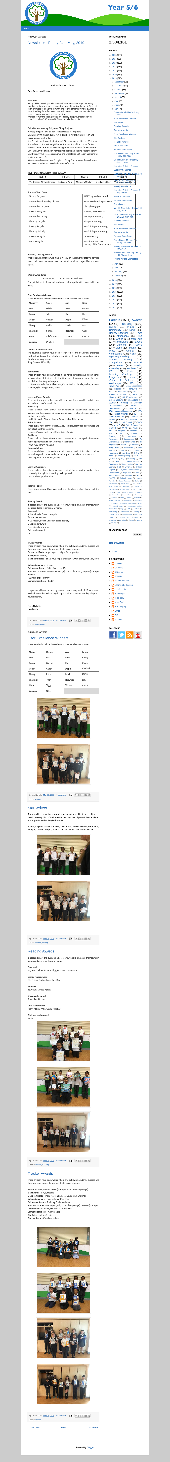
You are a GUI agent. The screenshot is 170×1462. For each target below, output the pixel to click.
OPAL (124, 428)
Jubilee (129, 498)
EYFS (120, 365)
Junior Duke (125, 484)
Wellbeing (131, 459)
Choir (130, 371)
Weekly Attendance (122, 170)
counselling (113, 512)
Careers (112, 428)
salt (134, 489)
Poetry (112, 419)
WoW (139, 422)
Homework (132, 389)
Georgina (119, 568)
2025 (114, 55)
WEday (112, 403)
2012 (114, 304)
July (117, 101)
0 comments (61, 620)
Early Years (114, 447)
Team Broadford (116, 417)
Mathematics (114, 408)
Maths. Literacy (114, 500)
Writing (45, 943)
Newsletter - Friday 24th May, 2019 (56, 43)
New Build (126, 453)
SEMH (140, 503)
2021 (114, 71)
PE (110, 433)
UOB (128, 509)
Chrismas (128, 467)
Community (115, 330)
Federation (113, 453)
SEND (134, 433)
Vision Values (114, 475)
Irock (122, 498)
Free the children (129, 419)
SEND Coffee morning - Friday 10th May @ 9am (127, 253)
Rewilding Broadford (127, 503)
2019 (114, 78)
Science (132, 408)
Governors (123, 392)
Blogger (90, 1447)
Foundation (113, 484)
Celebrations (114, 473)
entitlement (125, 512)
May (117, 109)
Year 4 (112, 456)
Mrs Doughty (120, 606)
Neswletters (128, 500)
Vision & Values (120, 380)
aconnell (118, 619)
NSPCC (112, 478)
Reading (45, 1165)
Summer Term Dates (123, 150)
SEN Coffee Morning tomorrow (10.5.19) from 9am (127, 215)
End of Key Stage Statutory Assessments (126, 161)
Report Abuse (116, 543)
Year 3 (114, 459)
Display (121, 431)
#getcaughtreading (119, 356)
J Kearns (119, 572)
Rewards (126, 486)
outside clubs (114, 514)
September (120, 93)
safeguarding (127, 514)
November (119, 85)
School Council (125, 422)
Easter (137, 481)
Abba (111, 492)
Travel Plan (114, 386)
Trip (122, 509)
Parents (114, 320)
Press (112, 350)
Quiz (135, 428)
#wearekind (133, 400)
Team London (127, 464)
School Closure (116, 400)
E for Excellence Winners (48, 638)
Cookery (113, 436)
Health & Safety (117, 394)
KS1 (132, 383)
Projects (117, 389)
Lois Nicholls (120, 589)
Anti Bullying (132, 425)
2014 (114, 296)
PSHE (136, 453)
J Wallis (118, 576)
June (117, 105)
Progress (114, 377)
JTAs (111, 422)
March (118, 268)
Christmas (134, 445)
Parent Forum (133, 461)
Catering (121, 344)
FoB (135, 394)
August (118, 97)
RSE (137, 473)
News (132, 330)
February (119, 271)
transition (122, 520)
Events (138, 341)
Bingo (118, 492)
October (118, 89)
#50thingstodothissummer (120, 411)
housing (136, 512)
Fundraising (113, 439)
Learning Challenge (121, 374)
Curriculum (131, 436)
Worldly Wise (130, 442)
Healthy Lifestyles (118, 333)
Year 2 (118, 461)
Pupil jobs (127, 473)
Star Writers (37, 808)
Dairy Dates (119, 204)
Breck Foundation (122, 196)
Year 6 (117, 425)
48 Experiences (130, 397)
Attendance (123, 336)
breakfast (128, 475)
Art (138, 475)
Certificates (116, 495)
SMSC (112, 327)
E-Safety (133, 417)
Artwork (138, 362)
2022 (114, 67)
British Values (128, 492)
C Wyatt (118, 563)
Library (131, 377)
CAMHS (139, 492)
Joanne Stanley (122, 581)
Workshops (115, 383)
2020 (114, 74)
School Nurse (126, 478)
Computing (138, 495)
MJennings (120, 594)
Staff (111, 392)
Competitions (127, 495)
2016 (114, 288)
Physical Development (129, 470)
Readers (115, 503)
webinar (139, 520)
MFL (134, 484)
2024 (114, 59)
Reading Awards (41, 951)
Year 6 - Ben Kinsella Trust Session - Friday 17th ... (126, 181)
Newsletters (40, 625)
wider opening (124, 456)
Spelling (121, 450)
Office (117, 611)
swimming (112, 520)
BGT (119, 467)
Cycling (124, 403)
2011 (114, 307)
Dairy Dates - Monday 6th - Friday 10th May (126, 241)
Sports (138, 344)
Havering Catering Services (126, 166)
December (119, 82)
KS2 (111, 371)
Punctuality (113, 464)
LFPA (133, 405)
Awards (38, 799)
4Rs (140, 336)
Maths (132, 347)
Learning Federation (124, 585)
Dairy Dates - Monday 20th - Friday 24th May (126, 154)
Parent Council (121, 414)
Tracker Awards (40, 1173)
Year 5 (123, 445)
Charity (130, 350)
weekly (113, 523)
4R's (111, 431)
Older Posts (93, 1427)
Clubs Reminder (124, 481)
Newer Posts (34, 1427)
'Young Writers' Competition (126, 259)
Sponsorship (129, 439)
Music (135, 392)
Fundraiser (128, 447)
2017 (114, 284)
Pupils (130, 327)
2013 (114, 300)
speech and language (129, 517)
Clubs (119, 347)
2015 (114, 292)
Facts (139, 333)
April (117, 264)
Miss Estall (119, 602)
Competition (115, 362)
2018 (114, 280)
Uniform (137, 509)
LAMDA (137, 498)
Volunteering (115, 353)
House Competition (133, 386)
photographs (124, 489)
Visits (133, 353)
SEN (121, 433)
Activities (134, 431)
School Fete (118, 506)
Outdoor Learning (120, 359)
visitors (131, 520)
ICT (135, 414)
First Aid (114, 498)
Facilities (131, 368)
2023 (114, 63)
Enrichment (134, 450)
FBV (140, 411)
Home (26, 28)
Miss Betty (119, 598)
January (118, 275)
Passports (138, 500)
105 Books (137, 456)
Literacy (112, 397)
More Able (136, 339)
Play (122, 459)
